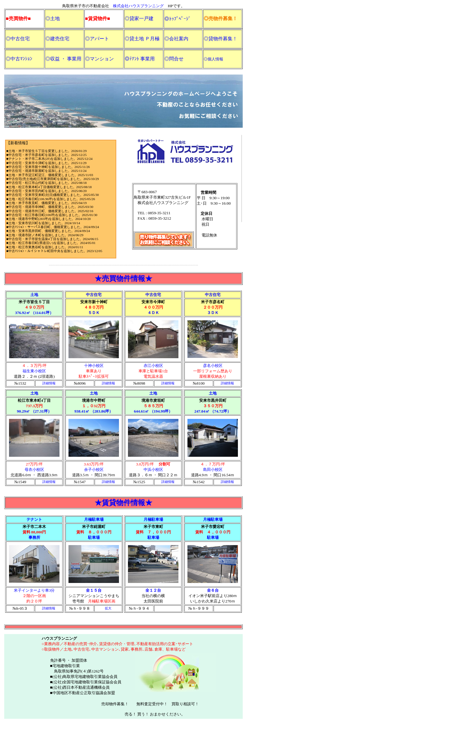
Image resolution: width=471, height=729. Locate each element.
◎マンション (99, 58)
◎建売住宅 (57, 38)
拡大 (108, 608)
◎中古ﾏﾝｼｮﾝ (19, 58)
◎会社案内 (176, 38)
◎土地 (52, 18)
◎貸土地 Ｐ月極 (142, 38)
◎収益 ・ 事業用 (63, 58)
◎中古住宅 (18, 38)
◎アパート (97, 38)
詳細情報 (49, 383)
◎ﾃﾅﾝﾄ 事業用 (140, 58)
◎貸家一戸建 (139, 18)
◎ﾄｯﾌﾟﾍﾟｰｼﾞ (177, 18)
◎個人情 (211, 59)
